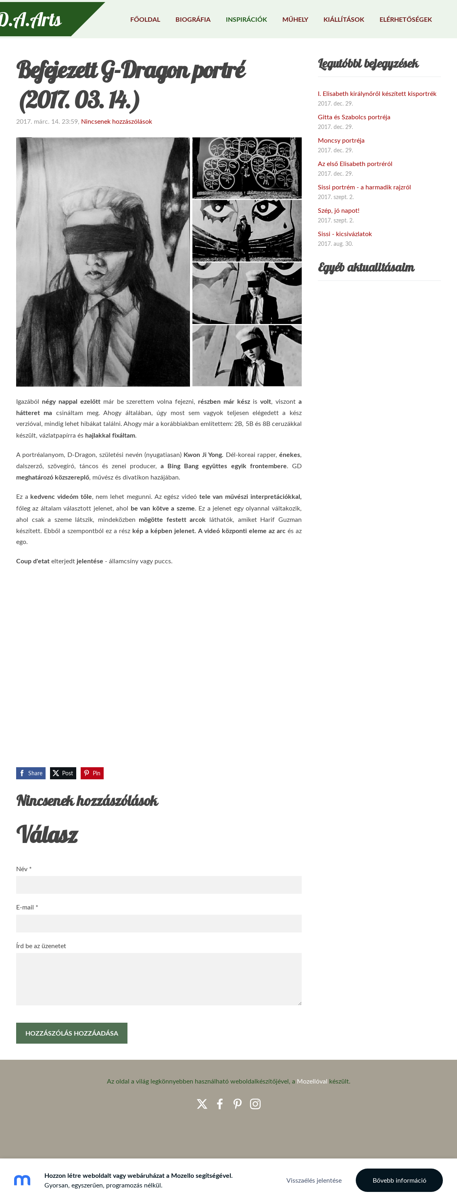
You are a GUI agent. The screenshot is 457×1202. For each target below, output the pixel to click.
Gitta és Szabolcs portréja (354, 147)
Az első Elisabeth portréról (355, 193)
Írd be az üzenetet (41, 976)
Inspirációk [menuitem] (232, 17)
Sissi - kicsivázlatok (345, 263)
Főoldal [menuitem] (131, 17)
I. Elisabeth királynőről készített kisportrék (377, 123)
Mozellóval (312, 1111)
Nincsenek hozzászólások (116, 151)
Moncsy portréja (341, 170)
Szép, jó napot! (338, 240)
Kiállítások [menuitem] (329, 17)
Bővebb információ (399, 1180)
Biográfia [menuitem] (178, 17)
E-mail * (27, 937)
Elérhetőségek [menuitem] (391, 17)
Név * (24, 899)
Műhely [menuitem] (281, 17)
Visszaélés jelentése (314, 1180)
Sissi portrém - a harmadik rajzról (364, 217)
